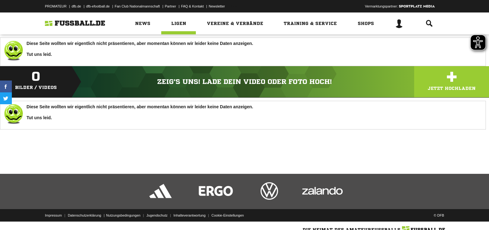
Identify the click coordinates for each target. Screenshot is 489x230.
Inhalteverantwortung (189, 215)
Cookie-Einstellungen (227, 215)
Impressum (53, 215)
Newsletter (217, 6)
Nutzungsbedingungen (123, 215)
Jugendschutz (156, 215)
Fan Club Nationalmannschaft (137, 6)
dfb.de (76, 6)
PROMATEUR (55, 6)
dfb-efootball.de (98, 6)
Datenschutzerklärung (84, 215)
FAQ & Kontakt (192, 6)
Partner (170, 6)
